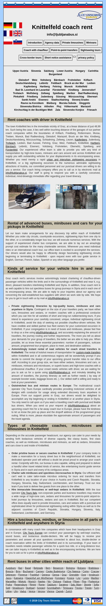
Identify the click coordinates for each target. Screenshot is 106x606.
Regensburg (20, 584)
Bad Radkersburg (88, 93)
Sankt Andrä (29, 99)
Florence (22, 574)
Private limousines (72, 42)
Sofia (96, 584)
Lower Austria (65, 71)
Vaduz (23, 591)
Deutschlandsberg (26, 83)
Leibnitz (43, 83)
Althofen (49, 106)
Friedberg (32, 96)
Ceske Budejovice (55, 571)
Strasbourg (18, 588)
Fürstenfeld (59, 90)
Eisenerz (43, 99)
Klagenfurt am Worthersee (39, 578)
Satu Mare (76, 584)
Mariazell (86, 106)
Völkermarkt (71, 106)
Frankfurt (34, 574)
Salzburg (49, 71)
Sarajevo (63, 584)
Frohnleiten (74, 80)
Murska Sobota (67, 103)
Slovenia (36, 71)
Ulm (16, 591)
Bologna (70, 568)
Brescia (9, 571)
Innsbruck (94, 574)
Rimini (33, 584)
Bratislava (93, 568)
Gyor (83, 574)
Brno (18, 571)
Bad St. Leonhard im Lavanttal (32, 90)
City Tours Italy (29, 493)
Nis (49, 581)
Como (86, 571)
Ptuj (59, 106)
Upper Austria (20, 71)
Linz (78, 578)
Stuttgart (30, 588)
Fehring (57, 86)
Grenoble (74, 574)
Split (8, 588)
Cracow (95, 571)
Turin (96, 588)
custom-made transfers (88, 352)
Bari (20, 568)
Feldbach (56, 83)
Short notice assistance (58, 57)
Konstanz (60, 578)
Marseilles (11, 581)
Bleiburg (51, 103)
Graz (64, 574)
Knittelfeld (81, 86)
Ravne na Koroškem (32, 103)
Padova (67, 581)
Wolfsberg (32, 93)
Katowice (18, 578)
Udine (9, 591)
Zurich (69, 591)
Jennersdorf (88, 90)
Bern (47, 568)
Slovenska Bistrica (30, 106)
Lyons (86, 578)
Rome (41, 584)
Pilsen (76, 581)
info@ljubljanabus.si (62, 34)
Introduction (35, 42)
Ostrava (57, 581)
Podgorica (93, 581)
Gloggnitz (84, 103)
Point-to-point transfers (64, 50)
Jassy (9, 578)
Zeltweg (45, 93)
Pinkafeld (18, 96)
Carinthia (93, 71)
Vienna (50, 591)
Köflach (88, 80)
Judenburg (47, 96)
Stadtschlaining (60, 99)
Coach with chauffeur (36, 50)
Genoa (55, 574)
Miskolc (22, 581)
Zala (57, 109)
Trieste (88, 588)
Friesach (92, 109)
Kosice (70, 578)
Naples (41, 581)
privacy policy (86, 57)
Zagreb (60, 591)
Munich (32, 581)
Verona (41, 591)
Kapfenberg (30, 86)
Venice (32, 591)
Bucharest (28, 571)
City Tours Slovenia (49, 600)
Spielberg (58, 93)
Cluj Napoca (73, 571)
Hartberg (45, 86)
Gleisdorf (24, 80)
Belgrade (38, 568)
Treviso (79, 588)
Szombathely (54, 588)
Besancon (58, 568)
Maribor (71, 93)
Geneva (46, 574)
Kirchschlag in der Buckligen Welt (33, 109)
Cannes (40, 571)
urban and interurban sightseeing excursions (72, 159)
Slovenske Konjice (73, 109)
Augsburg (11, 568)
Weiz (34, 80)
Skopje (87, 584)
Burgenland (55, 74)
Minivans (91, 42)
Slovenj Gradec (80, 99)
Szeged (41, 588)
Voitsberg (45, 80)
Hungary (80, 71)
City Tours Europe (32, 533)
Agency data (52, 42)
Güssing (61, 96)
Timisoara (68, 588)
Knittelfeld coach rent (62, 27)
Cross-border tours (30, 57)
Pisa (84, 581)
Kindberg (73, 90)
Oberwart (92, 96)
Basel (28, 568)
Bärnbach (59, 80)
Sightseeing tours (90, 50)
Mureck (68, 86)
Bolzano (81, 568)
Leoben (91, 83)
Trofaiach (18, 93)
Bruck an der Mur (74, 83)
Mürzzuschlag (76, 96)
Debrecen (11, 574)
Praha (9, 584)
